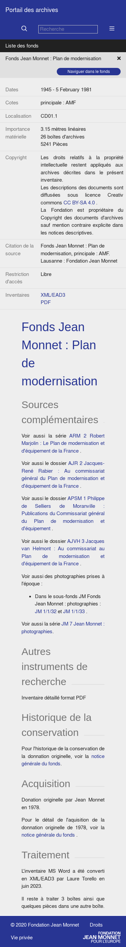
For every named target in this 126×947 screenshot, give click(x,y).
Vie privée (22, 937)
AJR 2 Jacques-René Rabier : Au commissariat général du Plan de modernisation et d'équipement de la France (63, 474)
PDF (46, 302)
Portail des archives (31, 10)
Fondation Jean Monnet (53, 924)
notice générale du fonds (48, 834)
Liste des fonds (22, 45)
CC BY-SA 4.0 (79, 202)
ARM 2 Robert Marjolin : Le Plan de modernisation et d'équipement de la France (63, 443)
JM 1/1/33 (74, 611)
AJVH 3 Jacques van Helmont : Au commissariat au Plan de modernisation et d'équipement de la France (63, 552)
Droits (96, 924)
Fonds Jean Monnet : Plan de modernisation (53, 58)
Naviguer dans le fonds (89, 71)
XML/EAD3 (53, 294)
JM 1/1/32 (45, 611)
